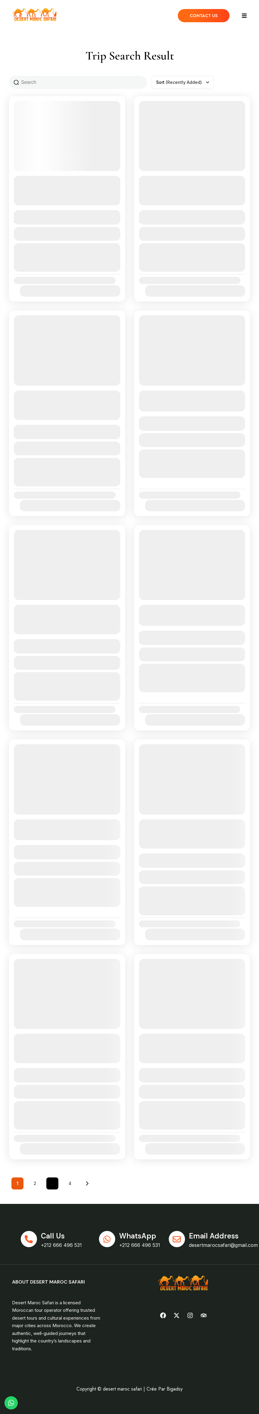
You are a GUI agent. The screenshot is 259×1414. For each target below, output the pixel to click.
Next (87, 1183)
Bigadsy (175, 1388)
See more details (63, 199)
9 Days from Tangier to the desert (63, 824)
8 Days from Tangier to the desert (188, 609)
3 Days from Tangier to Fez (177, 395)
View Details (67, 234)
